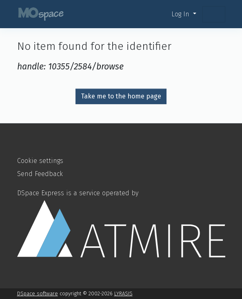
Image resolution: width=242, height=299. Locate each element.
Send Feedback (40, 174)
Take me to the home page (121, 96)
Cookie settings (40, 161)
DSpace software (37, 293)
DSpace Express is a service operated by (121, 223)
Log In (181, 14)
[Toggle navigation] (213, 14)
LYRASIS (123, 293)
